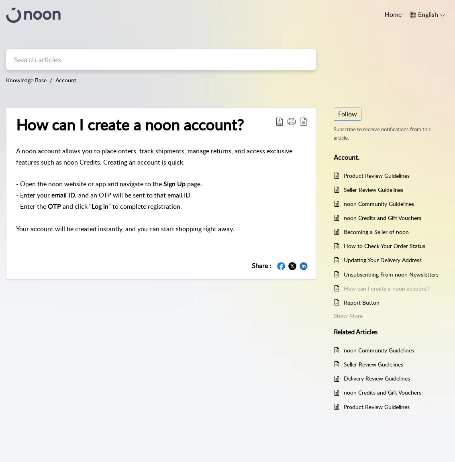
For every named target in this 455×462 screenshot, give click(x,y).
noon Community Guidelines (379, 204)
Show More (348, 316)
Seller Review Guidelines (373, 189)
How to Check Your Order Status (384, 246)
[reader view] (304, 121)
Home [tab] (393, 14)
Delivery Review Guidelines (377, 378)
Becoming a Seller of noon (376, 232)
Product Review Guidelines (377, 175)
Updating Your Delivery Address (383, 260)
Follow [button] (347, 114)
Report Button (362, 302)
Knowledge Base (26, 80)
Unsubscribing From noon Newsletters (391, 274)
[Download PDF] (279, 121)
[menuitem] (427, 15)
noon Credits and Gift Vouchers (382, 218)
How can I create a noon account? (130, 125)
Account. (66, 80)
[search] (161, 59)
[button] (292, 121)
